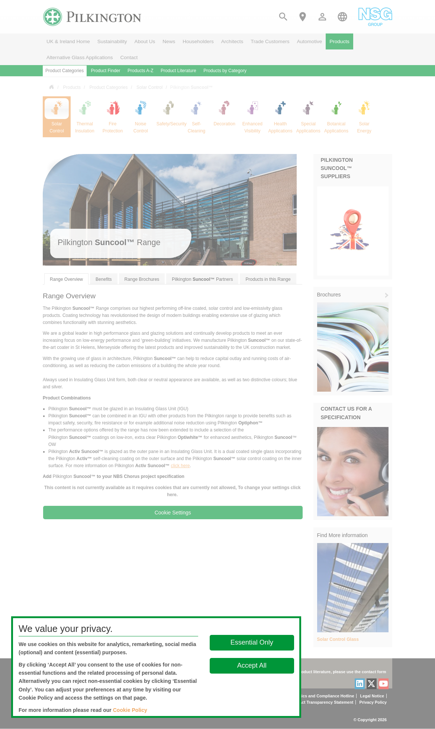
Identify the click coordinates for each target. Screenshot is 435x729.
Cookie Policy (130, 710)
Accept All (252, 665)
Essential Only (252, 642)
